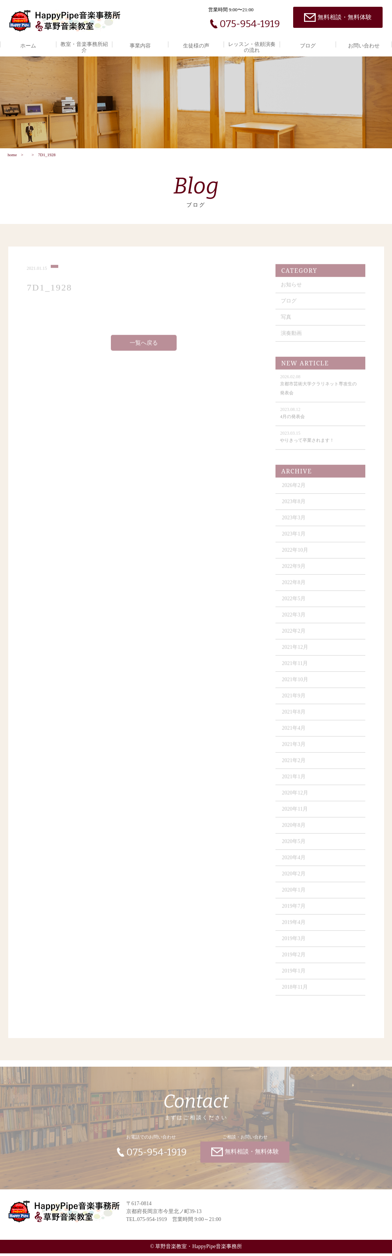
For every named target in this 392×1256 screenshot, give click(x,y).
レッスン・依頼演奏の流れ (251, 47)
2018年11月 (296, 992)
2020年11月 (296, 814)
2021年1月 (294, 781)
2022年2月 (294, 636)
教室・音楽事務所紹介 (84, 47)
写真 (287, 322)
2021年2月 (294, 765)
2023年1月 (294, 539)
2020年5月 (294, 846)
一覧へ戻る (144, 348)
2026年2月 (294, 490)
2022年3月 (294, 620)
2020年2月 (294, 878)
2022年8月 (294, 587)
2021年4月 (294, 733)
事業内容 (140, 46)
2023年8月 (294, 506)
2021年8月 (294, 717)
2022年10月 (296, 555)
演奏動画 (292, 338)
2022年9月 (294, 571)
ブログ (308, 46)
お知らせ (292, 289)
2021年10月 (296, 684)
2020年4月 (294, 862)
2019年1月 (294, 976)
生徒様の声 (196, 46)
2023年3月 (294, 522)
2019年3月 (294, 943)
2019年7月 (294, 911)
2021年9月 (294, 700)
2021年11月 (296, 668)
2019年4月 (294, 927)
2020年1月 (294, 895)
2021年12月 (296, 652)
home (12, 157)
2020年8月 (294, 830)
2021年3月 (294, 749)
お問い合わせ (364, 46)
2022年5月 (294, 603)
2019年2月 (294, 959)
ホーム (28, 46)
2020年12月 (296, 798)
